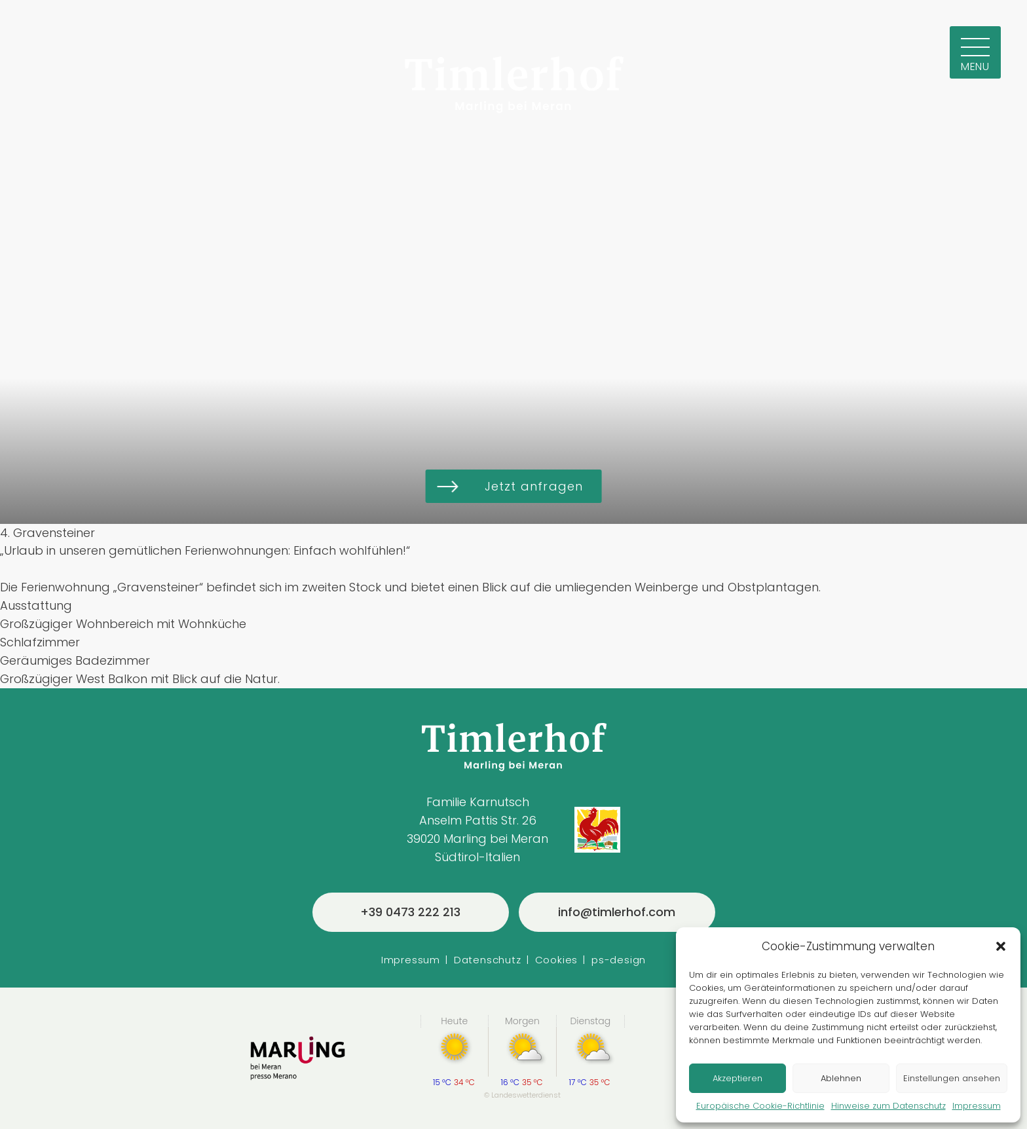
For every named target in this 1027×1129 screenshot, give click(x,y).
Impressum (976, 1106)
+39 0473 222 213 (410, 912)
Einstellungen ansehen (951, 1078)
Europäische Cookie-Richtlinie (760, 1106)
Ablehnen (841, 1078)
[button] (1000, 946)
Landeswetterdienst (526, 1095)
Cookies (556, 960)
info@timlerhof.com (616, 912)
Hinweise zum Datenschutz (888, 1106)
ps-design (618, 960)
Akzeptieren (737, 1078)
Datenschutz (487, 960)
